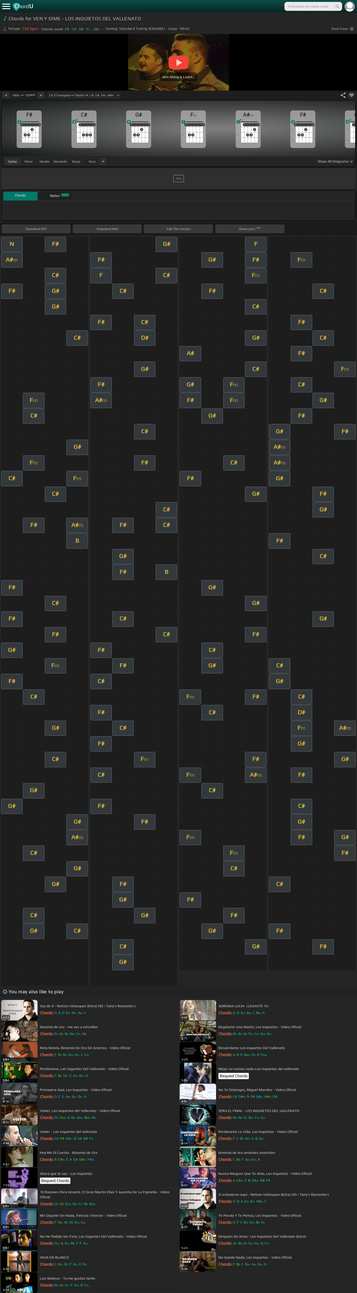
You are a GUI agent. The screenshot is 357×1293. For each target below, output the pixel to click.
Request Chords (233, 1076)
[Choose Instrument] (103, 161)
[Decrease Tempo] (6, 95)
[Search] (337, 6)
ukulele (44, 161)
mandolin (60, 161)
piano (29, 161)
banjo (76, 161)
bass (92, 161)
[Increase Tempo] (41, 95)
